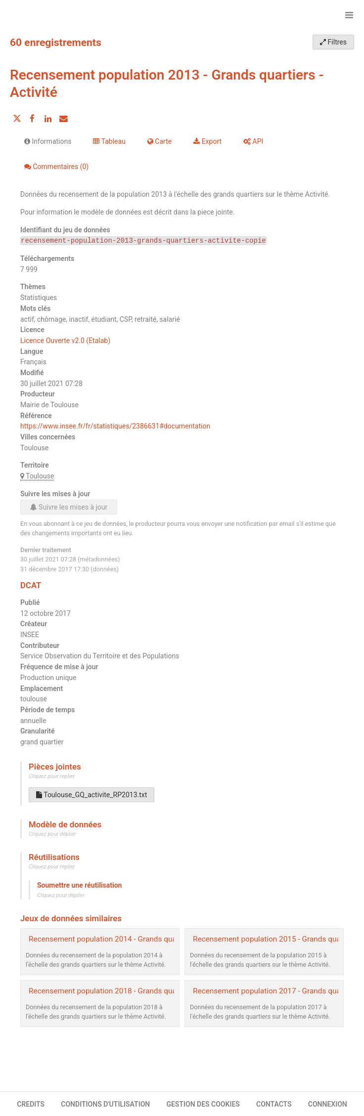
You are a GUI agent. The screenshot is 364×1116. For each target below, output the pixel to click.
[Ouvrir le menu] (349, 15)
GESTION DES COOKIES (203, 1104)
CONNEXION (327, 1104)
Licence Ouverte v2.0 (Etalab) (65, 340)
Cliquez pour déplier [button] (52, 834)
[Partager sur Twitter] (17, 119)
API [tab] (253, 141)
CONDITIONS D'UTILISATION (105, 1104)
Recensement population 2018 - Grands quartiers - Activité (127, 991)
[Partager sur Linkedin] (48, 119)
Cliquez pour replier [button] (52, 776)
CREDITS (31, 1104)
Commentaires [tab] (56, 167)
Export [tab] (207, 141)
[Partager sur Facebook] (32, 119)
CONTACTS (274, 1104)
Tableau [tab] (109, 141)
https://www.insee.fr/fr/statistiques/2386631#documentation (115, 426)
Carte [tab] (159, 141)
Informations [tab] (47, 141)
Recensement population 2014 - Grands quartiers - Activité (127, 939)
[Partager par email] (63, 119)
